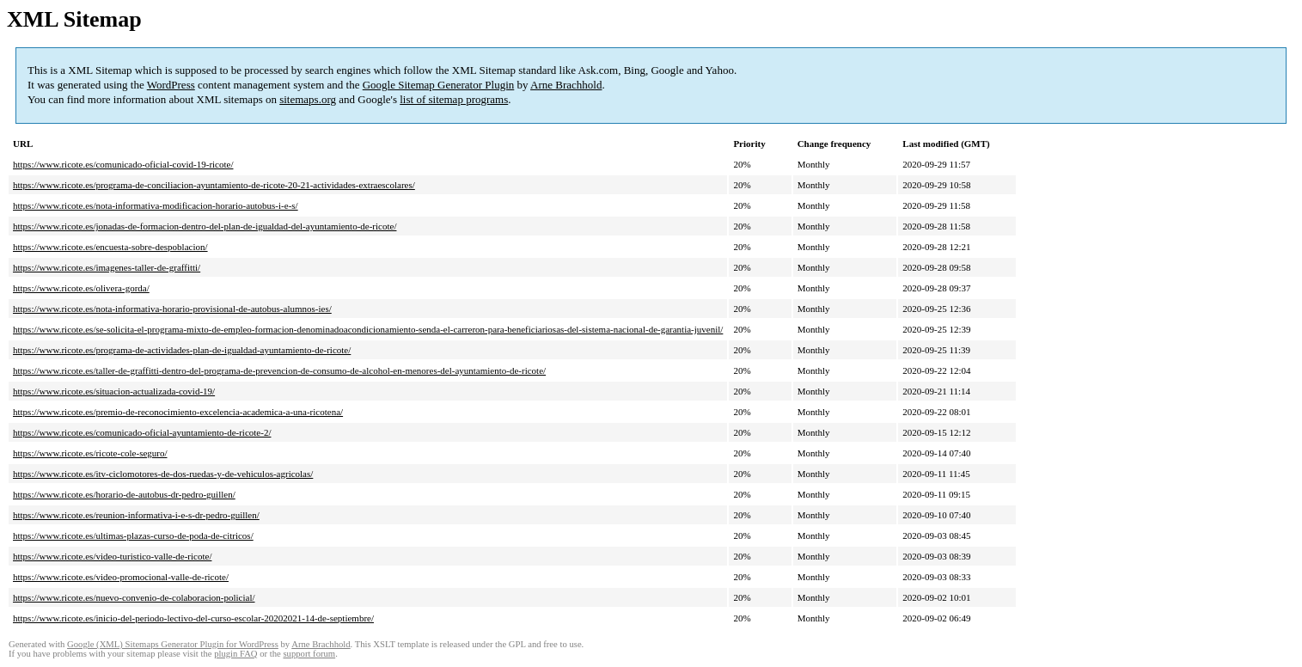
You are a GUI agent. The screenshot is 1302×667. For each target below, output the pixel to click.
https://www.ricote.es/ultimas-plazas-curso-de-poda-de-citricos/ (133, 535)
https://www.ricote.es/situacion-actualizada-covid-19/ (114, 391)
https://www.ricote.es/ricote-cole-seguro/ (90, 453)
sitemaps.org (307, 99)
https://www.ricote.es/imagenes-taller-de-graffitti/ (106, 267)
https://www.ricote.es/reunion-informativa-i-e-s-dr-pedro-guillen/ (136, 515)
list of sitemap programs (454, 99)
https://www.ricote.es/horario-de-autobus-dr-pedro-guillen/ (124, 494)
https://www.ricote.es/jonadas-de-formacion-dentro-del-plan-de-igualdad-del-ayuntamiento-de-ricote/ (204, 226)
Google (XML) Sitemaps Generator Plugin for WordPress (172, 644)
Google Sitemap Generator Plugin (439, 84)
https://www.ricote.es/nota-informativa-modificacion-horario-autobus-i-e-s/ (155, 205)
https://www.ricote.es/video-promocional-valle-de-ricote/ (121, 577)
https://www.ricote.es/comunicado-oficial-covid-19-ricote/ (123, 164)
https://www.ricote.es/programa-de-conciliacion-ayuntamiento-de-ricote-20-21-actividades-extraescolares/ (214, 185)
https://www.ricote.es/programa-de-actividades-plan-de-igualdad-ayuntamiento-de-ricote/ (182, 350)
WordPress (171, 84)
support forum (309, 653)
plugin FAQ (235, 653)
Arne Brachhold (566, 84)
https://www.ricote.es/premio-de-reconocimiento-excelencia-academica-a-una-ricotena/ (178, 412)
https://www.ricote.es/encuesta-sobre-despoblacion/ (110, 247)
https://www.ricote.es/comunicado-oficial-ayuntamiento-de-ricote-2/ (142, 432)
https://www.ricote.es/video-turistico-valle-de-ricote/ (112, 556)
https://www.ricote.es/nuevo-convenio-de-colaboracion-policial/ (134, 597)
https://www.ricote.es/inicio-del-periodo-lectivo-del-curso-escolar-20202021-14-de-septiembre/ (193, 618)
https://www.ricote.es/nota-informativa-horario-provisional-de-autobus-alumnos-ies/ (172, 308)
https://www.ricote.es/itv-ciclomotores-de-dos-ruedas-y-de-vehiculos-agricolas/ (163, 473)
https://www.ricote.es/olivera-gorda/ (81, 288)
